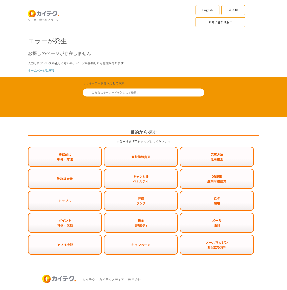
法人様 (233, 10)
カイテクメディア (111, 279)
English (207, 10)
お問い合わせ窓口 (220, 22)
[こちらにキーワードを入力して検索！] (143, 92)
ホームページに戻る (41, 70)
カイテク (88, 279)
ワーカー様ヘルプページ (43, 20)
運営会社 (134, 279)
